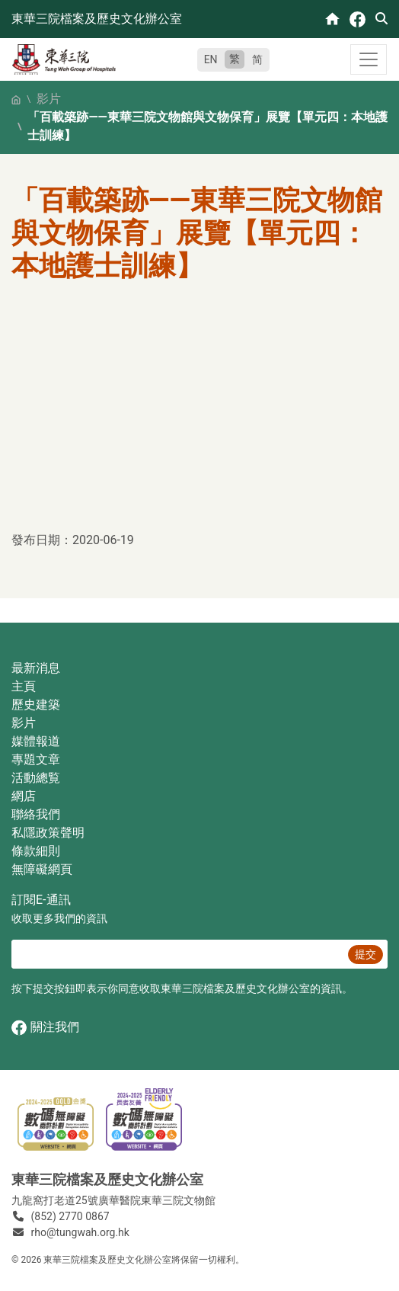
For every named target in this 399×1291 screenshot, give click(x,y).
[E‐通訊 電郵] (177, 954)
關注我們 (45, 1028)
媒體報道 (35, 741)
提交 (365, 954)
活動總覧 (35, 777)
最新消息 (35, 668)
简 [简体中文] (257, 59)
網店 (23, 796)
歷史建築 (35, 704)
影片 (49, 98)
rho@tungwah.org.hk (80, 1232)
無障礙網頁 (41, 869)
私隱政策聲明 (48, 832)
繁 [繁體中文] (234, 59)
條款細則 (35, 851)
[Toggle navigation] (368, 59)
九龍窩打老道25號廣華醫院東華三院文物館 (113, 1200)
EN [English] (211, 59)
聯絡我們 (35, 814)
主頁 (23, 686)
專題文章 (35, 759)
